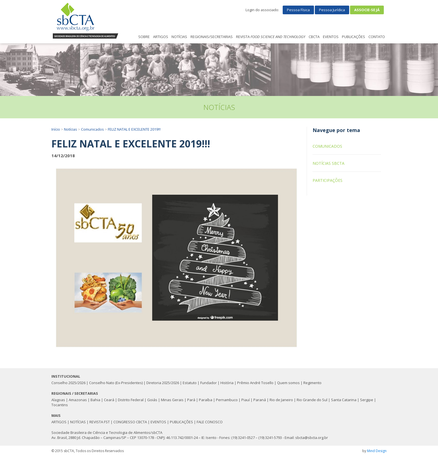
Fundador (208, 382)
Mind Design (377, 450)
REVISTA (270, 36)
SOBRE (144, 36)
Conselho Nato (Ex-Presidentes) (116, 382)
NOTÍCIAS (179, 36)
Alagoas (58, 399)
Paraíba (205, 399)
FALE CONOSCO (210, 421)
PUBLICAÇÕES (353, 36)
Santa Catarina (343, 399)
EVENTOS (331, 36)
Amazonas (78, 399)
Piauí (245, 399)
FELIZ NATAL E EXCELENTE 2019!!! (134, 129)
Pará (191, 399)
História (227, 382)
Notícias (70, 129)
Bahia (95, 399)
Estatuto (190, 382)
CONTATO (376, 36)
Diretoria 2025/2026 (162, 382)
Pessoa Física (298, 9)
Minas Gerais (172, 399)
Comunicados (92, 129)
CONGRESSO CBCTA (130, 421)
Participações (327, 180)
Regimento (312, 382)
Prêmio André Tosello (255, 382)
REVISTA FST (99, 421)
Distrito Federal (131, 399)
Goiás (152, 399)
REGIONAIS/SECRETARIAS (212, 36)
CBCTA (314, 36)
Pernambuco (227, 399)
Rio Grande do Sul (312, 399)
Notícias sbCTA (328, 163)
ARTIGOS (160, 36)
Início (55, 129)
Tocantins (59, 404)
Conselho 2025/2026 (68, 382)
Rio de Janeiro (281, 399)
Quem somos (288, 382)
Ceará (109, 399)
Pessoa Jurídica (332, 9)
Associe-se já (367, 9)
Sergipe (366, 399)
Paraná (259, 399)
